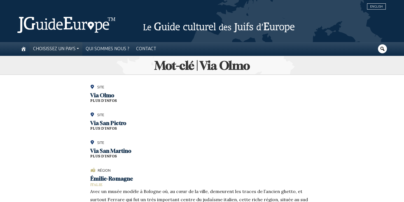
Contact (146, 48)
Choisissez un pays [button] (54, 48)
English (376, 6)
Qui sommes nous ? (107, 48)
